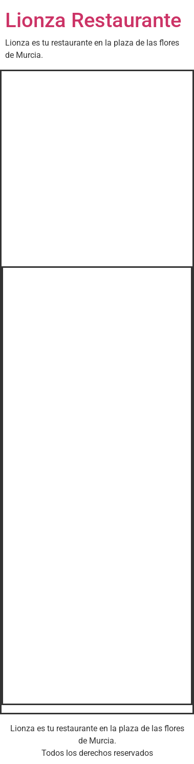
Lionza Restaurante (93, 20)
